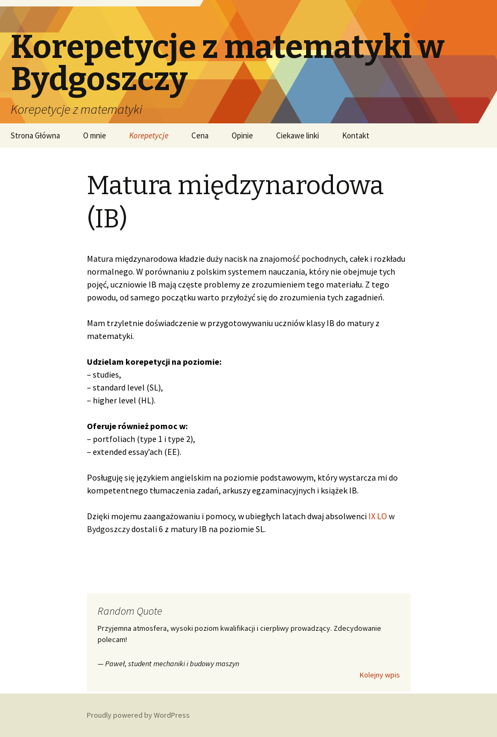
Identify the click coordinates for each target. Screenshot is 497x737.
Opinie (242, 135)
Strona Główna (35, 135)
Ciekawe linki (297, 135)
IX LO (377, 516)
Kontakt (355, 135)
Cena (200, 135)
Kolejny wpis (380, 675)
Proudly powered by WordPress (138, 715)
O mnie (94, 135)
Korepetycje (148, 135)
